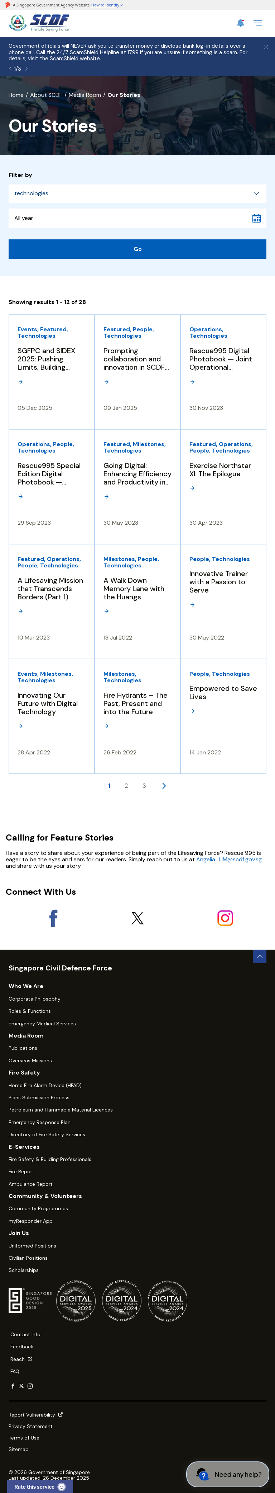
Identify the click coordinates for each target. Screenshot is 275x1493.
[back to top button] (259, 956)
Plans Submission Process (39, 1097)
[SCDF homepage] (39, 29)
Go (138, 249)
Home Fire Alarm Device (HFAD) (45, 1085)
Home (16, 95)
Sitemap (19, 1449)
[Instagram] (225, 918)
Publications (23, 1048)
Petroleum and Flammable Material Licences (61, 1109)
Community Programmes (38, 1208)
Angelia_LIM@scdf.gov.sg (229, 859)
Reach (21, 1359)
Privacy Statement (31, 1426)
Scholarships (24, 1270)
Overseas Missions (30, 1060)
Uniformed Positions (32, 1245)
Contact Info (25, 1334)
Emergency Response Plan (40, 1122)
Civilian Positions (28, 1258)
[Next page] (164, 785)
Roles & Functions (30, 1011)
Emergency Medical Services (42, 1023)
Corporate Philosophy (35, 999)
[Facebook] (49, 918)
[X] (137, 918)
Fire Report (21, 1171)
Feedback (21, 1346)
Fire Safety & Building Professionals (50, 1159)
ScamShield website (75, 58)
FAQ (14, 1371)
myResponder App (31, 1221)
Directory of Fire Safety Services (47, 1134)
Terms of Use (24, 1438)
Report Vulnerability (36, 1415)
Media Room (85, 95)
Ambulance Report (31, 1184)
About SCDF (46, 95)
